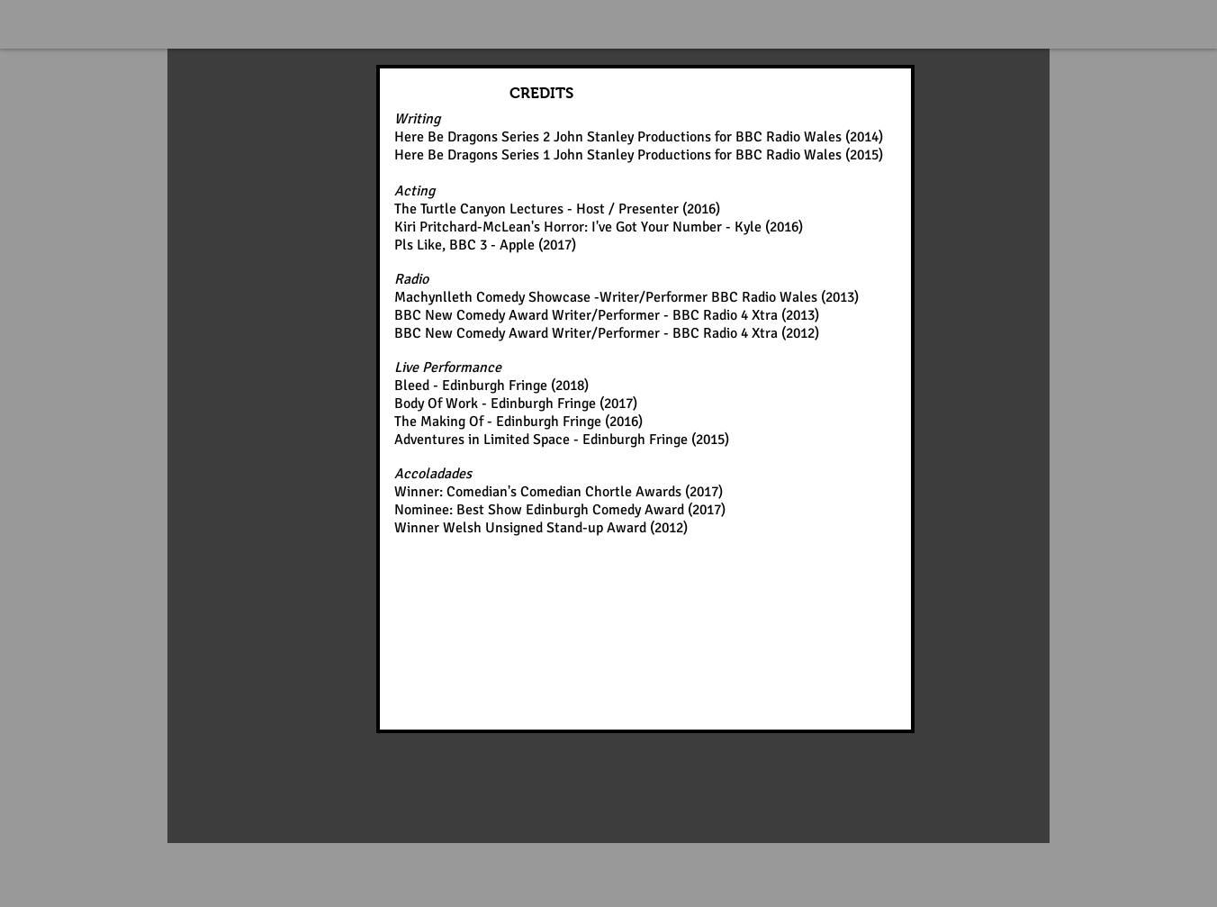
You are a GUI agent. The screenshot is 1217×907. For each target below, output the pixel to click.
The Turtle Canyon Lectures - (485, 209)
